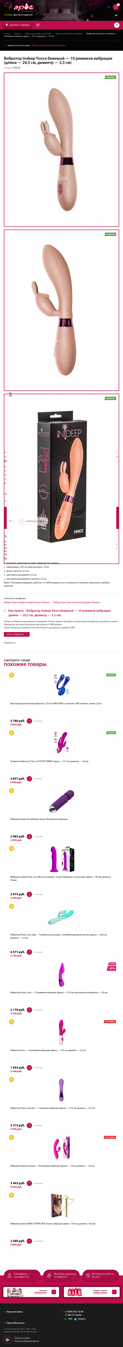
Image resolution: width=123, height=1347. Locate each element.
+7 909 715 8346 (73, 1316)
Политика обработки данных (26, 1342)
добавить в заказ (32, 521)
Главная (7, 34)
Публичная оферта (22, 1338)
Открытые (29, 1292)
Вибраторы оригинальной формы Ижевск (76, 602)
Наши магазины (13, 1312)
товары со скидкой (90, 1292)
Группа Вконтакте (14, 1323)
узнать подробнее (17, 634)
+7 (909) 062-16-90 (72, 1312)
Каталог (18, 34)
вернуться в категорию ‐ (35, 45)
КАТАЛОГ (18, 25)
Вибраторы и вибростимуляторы (40, 34)
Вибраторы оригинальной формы (73, 34)
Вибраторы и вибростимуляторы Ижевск (27, 602)
